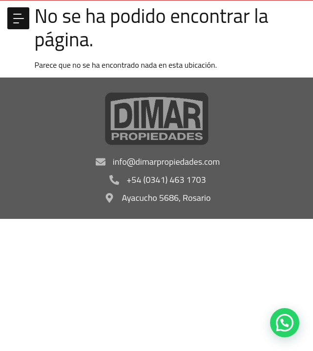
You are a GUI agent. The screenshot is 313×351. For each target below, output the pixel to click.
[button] (18, 18)
